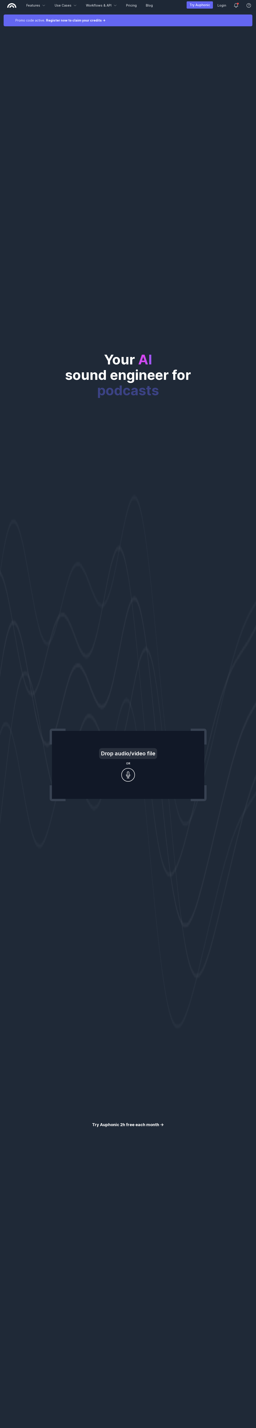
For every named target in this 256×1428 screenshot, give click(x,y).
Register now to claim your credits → (75, 20)
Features (36, 5)
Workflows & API (101, 5)
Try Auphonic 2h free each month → (128, 1124)
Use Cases (66, 5)
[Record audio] (128, 775)
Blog (149, 5)
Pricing (131, 5)
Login (221, 5)
